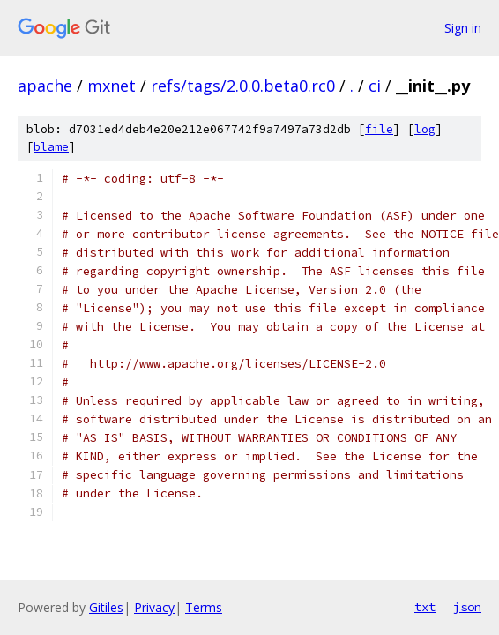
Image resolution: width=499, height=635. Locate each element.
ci (375, 85)
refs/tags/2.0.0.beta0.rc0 (243, 85)
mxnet (111, 85)
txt (425, 607)
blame (51, 146)
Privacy (154, 607)
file (379, 129)
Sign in (462, 27)
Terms (203, 607)
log (425, 129)
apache (45, 85)
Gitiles (106, 607)
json (467, 607)
